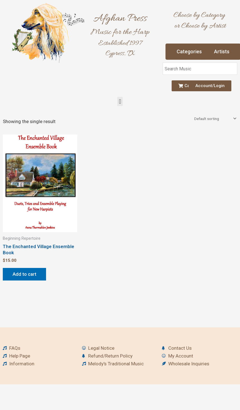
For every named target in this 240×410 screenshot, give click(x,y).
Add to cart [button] (24, 274)
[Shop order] (214, 118)
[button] (120, 101)
